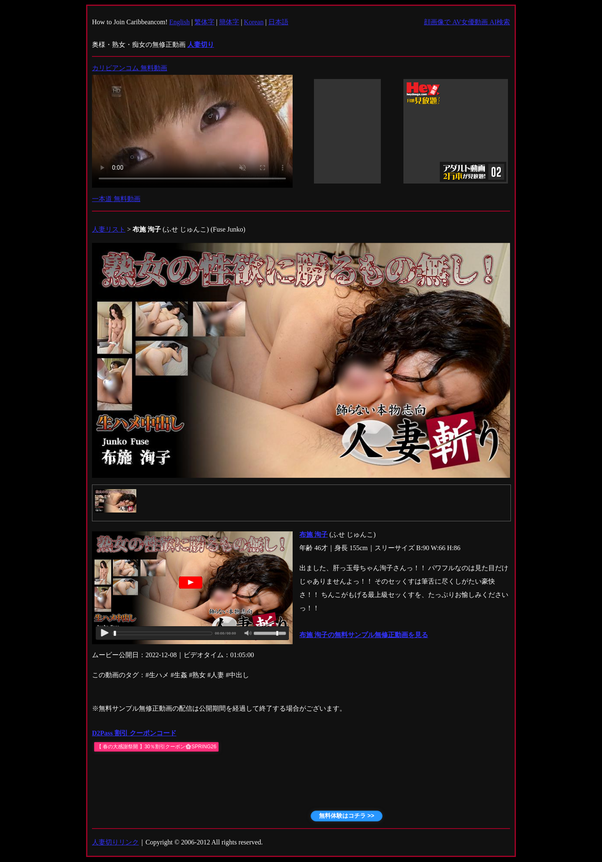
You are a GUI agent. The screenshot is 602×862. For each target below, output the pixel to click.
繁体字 (204, 22)
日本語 (278, 22)
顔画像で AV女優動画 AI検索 (467, 22)
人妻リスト (108, 229)
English (179, 22)
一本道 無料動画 (116, 198)
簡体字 (229, 22)
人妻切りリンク (115, 842)
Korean (253, 22)
